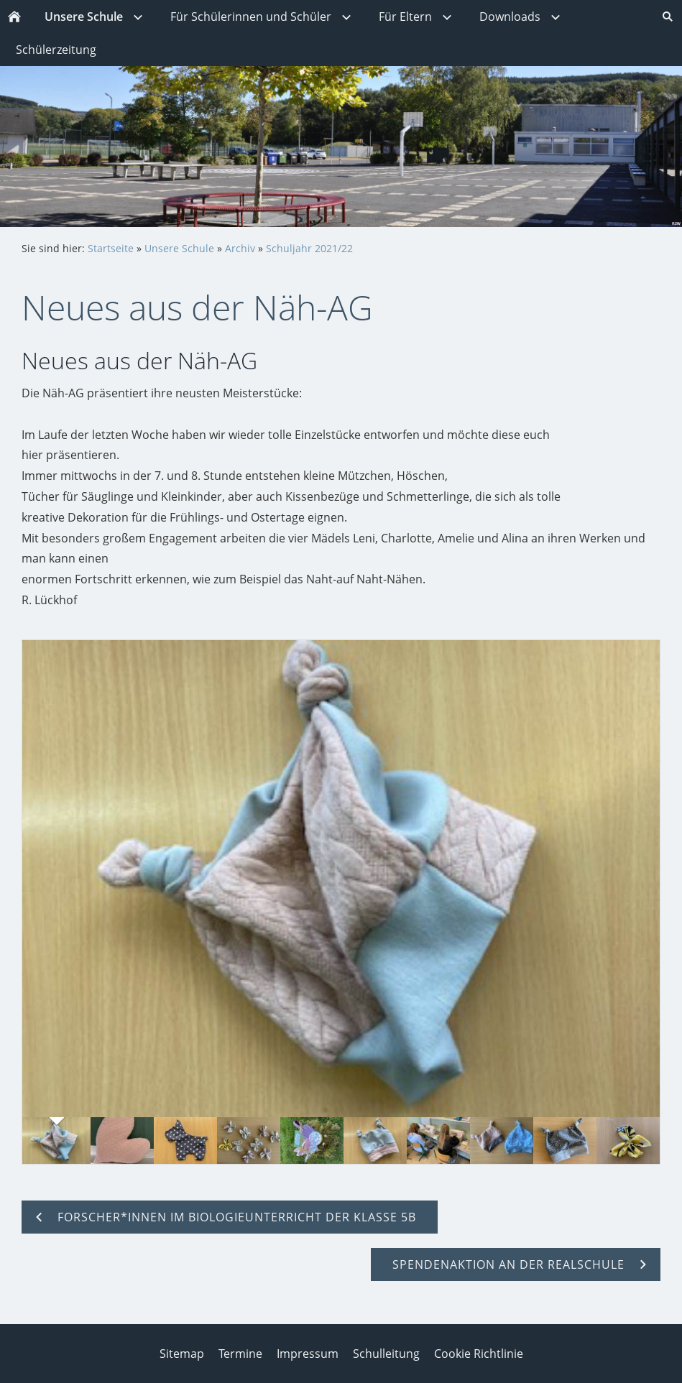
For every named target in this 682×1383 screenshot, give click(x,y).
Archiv (240, 248)
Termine (240, 1353)
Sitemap (182, 1353)
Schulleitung (386, 1353)
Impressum (307, 1353)
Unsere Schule (179, 248)
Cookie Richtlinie (478, 1353)
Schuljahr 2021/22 (309, 248)
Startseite (111, 248)
